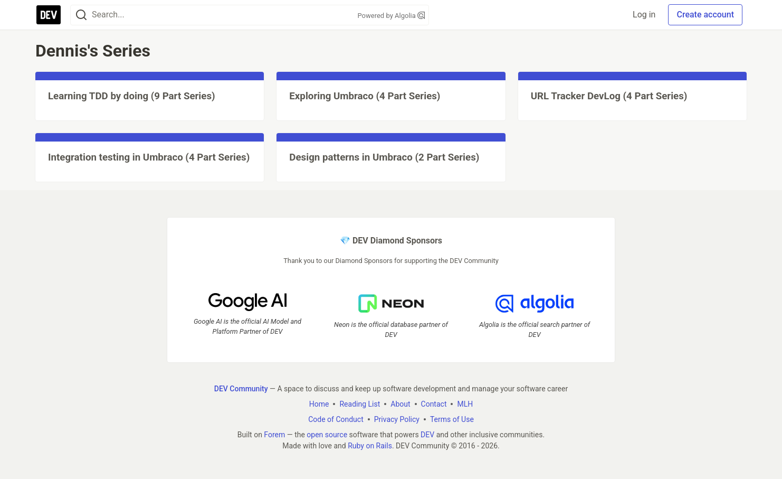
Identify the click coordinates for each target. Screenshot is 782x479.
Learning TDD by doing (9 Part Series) (131, 96)
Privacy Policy (396, 419)
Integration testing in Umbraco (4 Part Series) (149, 157)
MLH (465, 404)
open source (327, 434)
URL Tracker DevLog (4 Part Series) (609, 96)
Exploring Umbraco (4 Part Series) (364, 96)
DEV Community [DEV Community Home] (241, 388)
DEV (427, 434)
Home (319, 404)
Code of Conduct (336, 419)
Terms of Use (452, 419)
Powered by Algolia (391, 16)
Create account (705, 15)
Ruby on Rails (370, 446)
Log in (644, 15)
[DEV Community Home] (48, 14)
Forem (274, 434)
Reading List (359, 404)
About (400, 404)
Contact (434, 404)
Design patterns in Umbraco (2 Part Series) (384, 157)
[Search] (81, 15)
